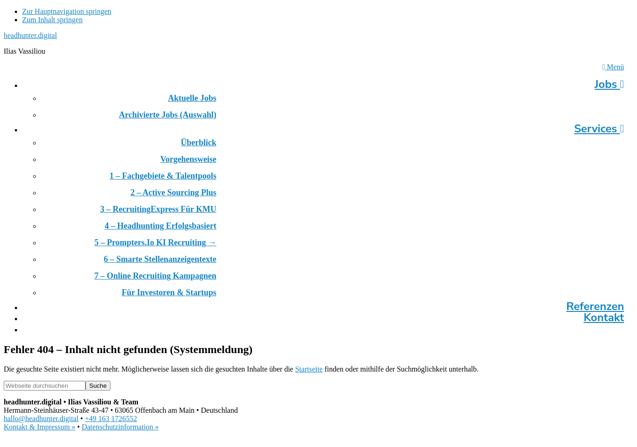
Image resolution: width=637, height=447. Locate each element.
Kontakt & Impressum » (39, 427)
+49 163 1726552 (111, 418)
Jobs (609, 84)
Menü (613, 67)
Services (599, 128)
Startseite (309, 369)
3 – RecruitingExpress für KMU (158, 209)
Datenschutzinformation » (120, 427)
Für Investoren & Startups (169, 292)
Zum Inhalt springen (52, 20)
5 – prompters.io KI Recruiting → (155, 242)
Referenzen (595, 306)
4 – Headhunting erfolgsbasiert (160, 225)
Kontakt (603, 317)
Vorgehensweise (188, 159)
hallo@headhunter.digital (41, 418)
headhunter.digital (30, 35)
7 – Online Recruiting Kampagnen (155, 275)
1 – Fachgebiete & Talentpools (163, 175)
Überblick (198, 142)
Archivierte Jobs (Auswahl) (167, 114)
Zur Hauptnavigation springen (66, 11)
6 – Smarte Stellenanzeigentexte (160, 259)
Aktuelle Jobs (192, 98)
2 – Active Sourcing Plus (173, 192)
